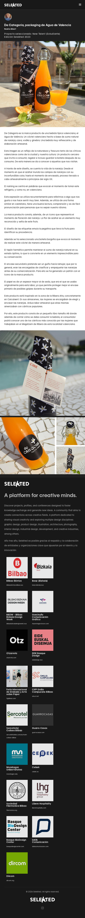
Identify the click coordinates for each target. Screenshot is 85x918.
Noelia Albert (10, 29)
